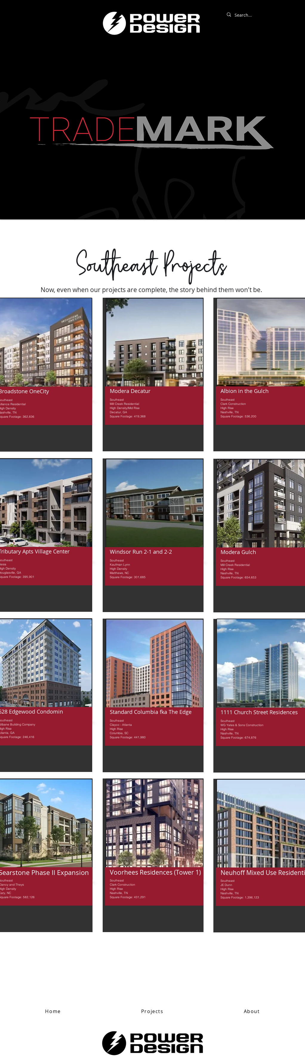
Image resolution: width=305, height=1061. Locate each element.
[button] (152, 1011)
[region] (153, 374)
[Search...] (258, 15)
